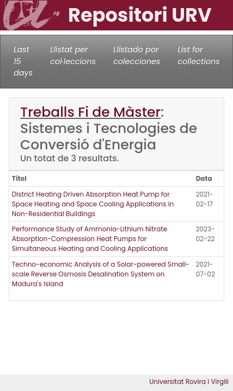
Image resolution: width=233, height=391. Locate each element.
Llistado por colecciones (136, 55)
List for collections (198, 55)
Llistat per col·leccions (73, 55)
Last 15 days (23, 61)
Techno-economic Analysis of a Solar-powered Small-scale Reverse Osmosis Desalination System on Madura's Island (100, 274)
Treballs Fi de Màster (90, 112)
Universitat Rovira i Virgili (189, 381)
